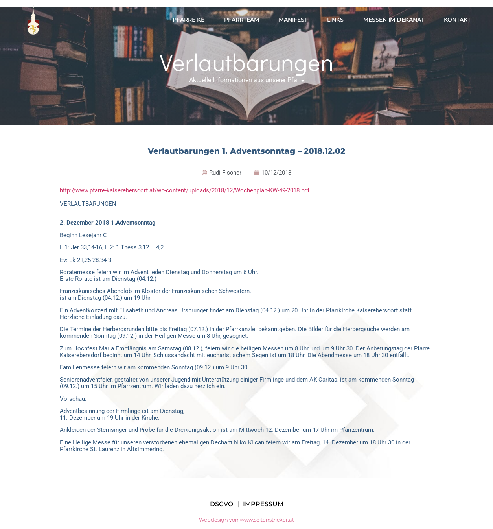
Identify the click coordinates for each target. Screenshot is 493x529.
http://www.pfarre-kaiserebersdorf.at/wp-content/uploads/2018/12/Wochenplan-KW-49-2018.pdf (184, 190)
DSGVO (221, 504)
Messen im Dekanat (393, 19)
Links (335, 19)
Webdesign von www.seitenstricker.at (246, 519)
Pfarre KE (188, 19)
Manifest (293, 19)
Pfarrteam (241, 19)
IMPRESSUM (263, 504)
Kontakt (457, 19)
